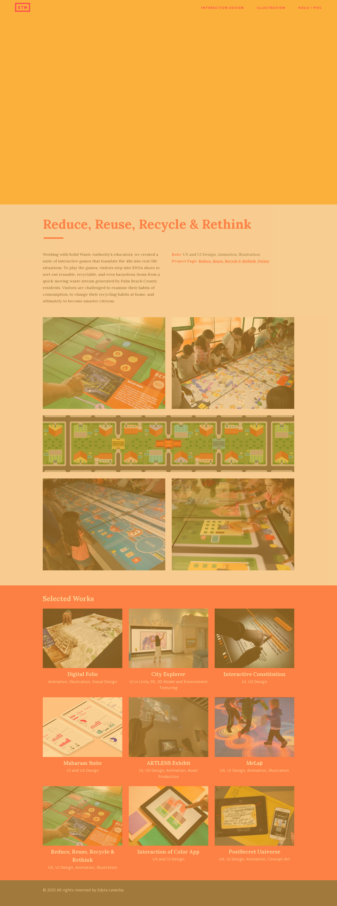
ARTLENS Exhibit (168, 763)
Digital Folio (82, 674)
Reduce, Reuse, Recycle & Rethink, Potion (234, 261)
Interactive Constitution (254, 674)
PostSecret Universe (254, 851)
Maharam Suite (82, 763)
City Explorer (168, 674)
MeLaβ (254, 763)
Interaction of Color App (168, 851)
